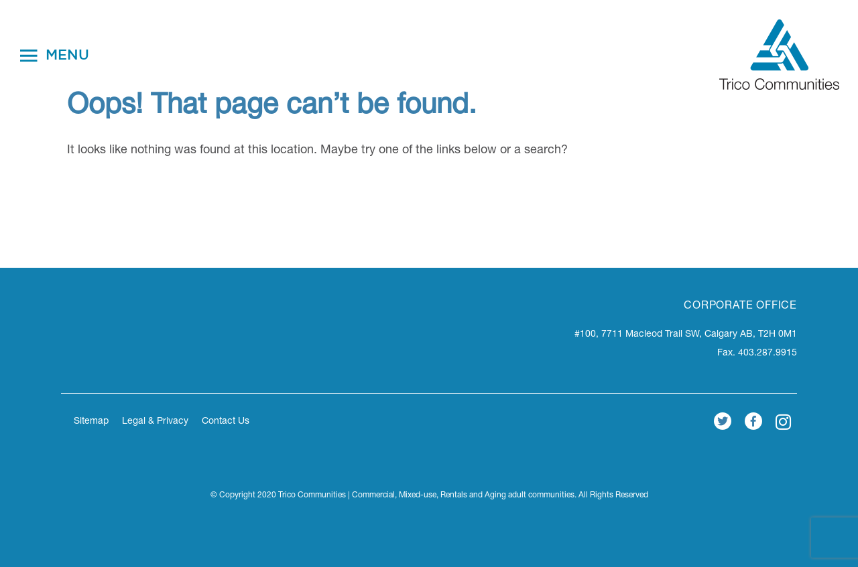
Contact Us (225, 421)
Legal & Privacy (155, 421)
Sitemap (91, 421)
